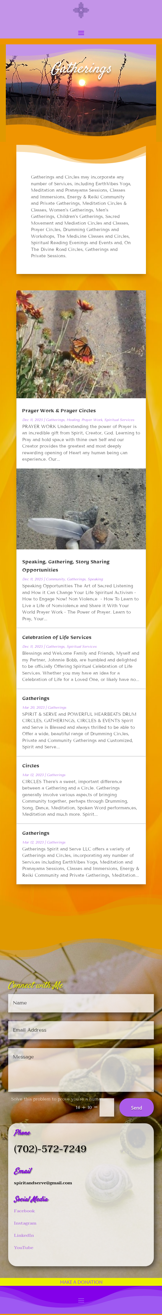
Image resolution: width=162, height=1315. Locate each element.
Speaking (95, 579)
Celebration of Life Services (56, 638)
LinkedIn (24, 1235)
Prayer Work (91, 420)
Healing (73, 420)
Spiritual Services (119, 420)
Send (136, 1108)
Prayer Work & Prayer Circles (59, 412)
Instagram (25, 1223)
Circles (30, 767)
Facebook (24, 1211)
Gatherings (55, 420)
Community (55, 579)
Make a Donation (81, 1282)
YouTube (23, 1247)
